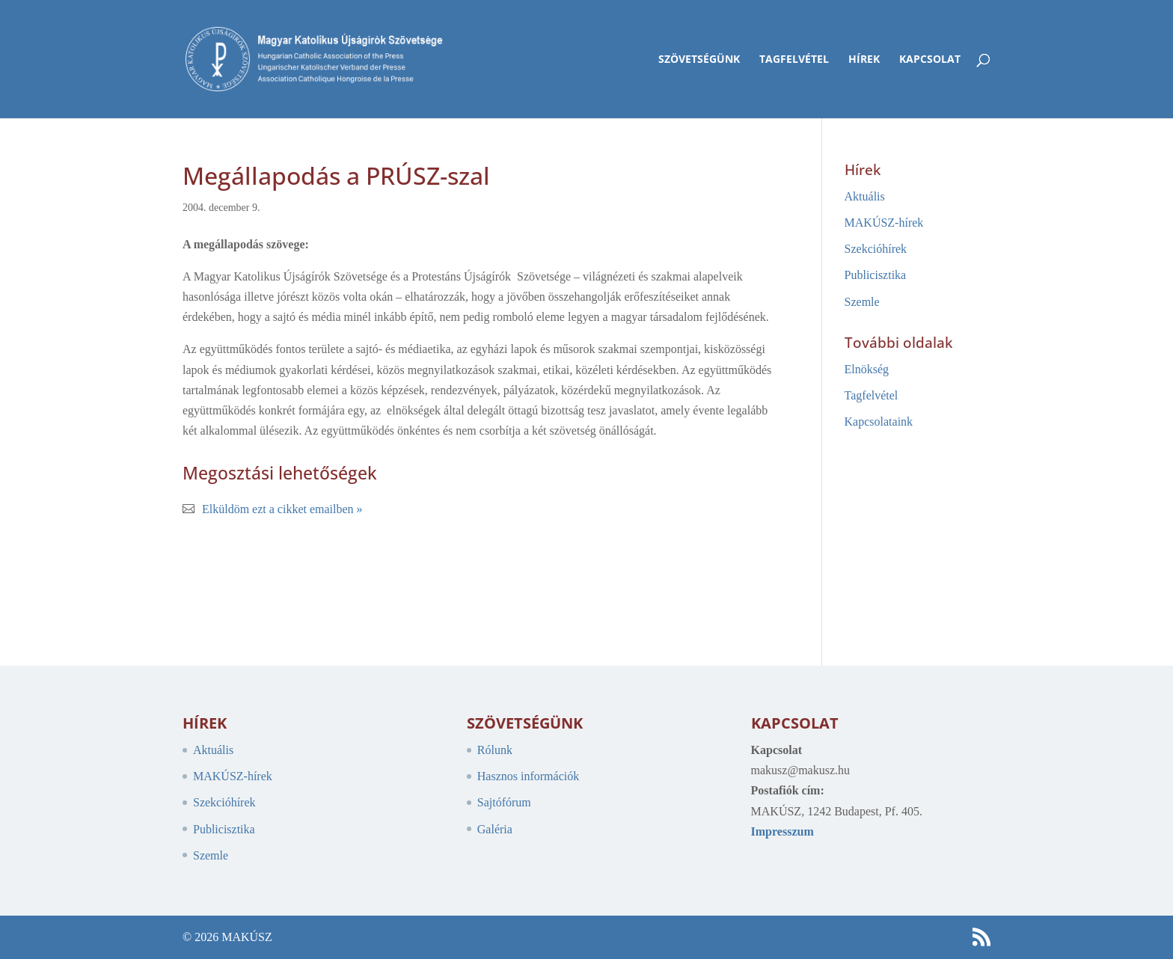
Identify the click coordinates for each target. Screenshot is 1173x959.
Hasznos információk (528, 776)
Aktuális (865, 196)
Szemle (862, 301)
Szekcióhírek (876, 248)
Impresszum (782, 831)
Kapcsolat (930, 60)
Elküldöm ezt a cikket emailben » (282, 509)
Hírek (864, 60)
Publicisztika (876, 275)
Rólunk (494, 750)
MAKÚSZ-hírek (884, 222)
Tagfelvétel (794, 60)
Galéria (494, 829)
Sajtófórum (504, 802)
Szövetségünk (699, 60)
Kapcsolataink (879, 421)
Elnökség (867, 369)
